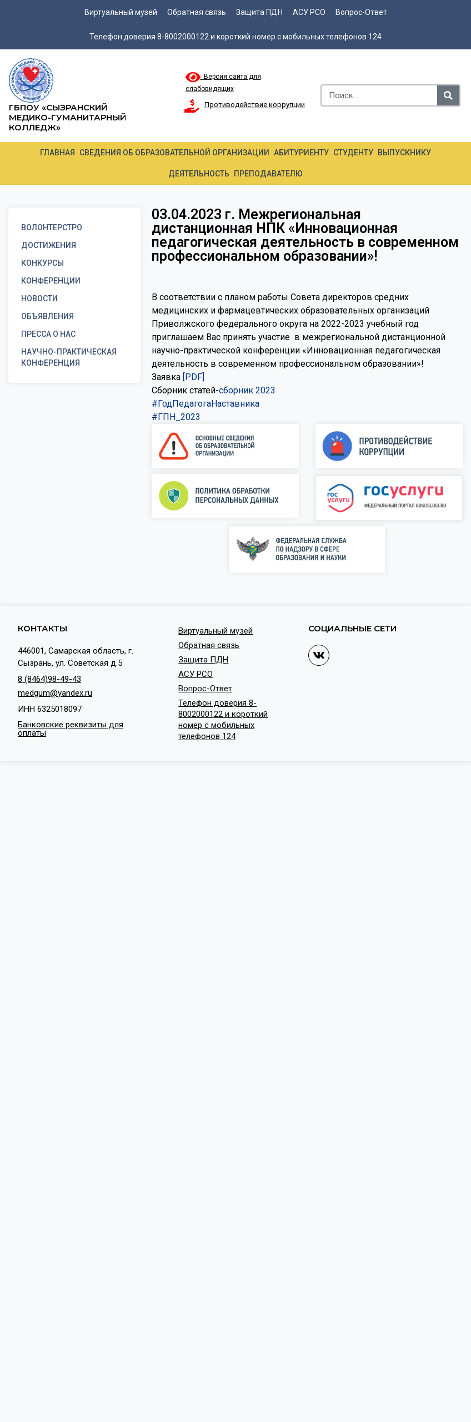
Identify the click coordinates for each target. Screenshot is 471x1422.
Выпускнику (404, 152)
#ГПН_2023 (176, 417)
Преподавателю (268, 173)
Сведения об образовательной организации (174, 152)
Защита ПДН (259, 12)
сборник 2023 (247, 390)
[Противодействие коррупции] (192, 106)
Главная (57, 152)
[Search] (448, 95)
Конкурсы (42, 263)
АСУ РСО (309, 12)
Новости (39, 298)
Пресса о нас (48, 334)
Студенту (353, 152)
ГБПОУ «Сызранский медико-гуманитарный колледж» (67, 117)
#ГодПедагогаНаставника (205, 403)
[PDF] (193, 377)
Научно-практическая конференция (69, 357)
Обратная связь (196, 12)
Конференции (51, 280)
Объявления (47, 316)
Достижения (48, 245)
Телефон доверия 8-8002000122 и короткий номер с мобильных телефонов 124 (235, 36)
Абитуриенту (301, 152)
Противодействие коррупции (254, 104)
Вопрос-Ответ (361, 12)
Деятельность (198, 173)
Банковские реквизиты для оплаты (70, 729)
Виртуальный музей (120, 12)
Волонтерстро (51, 227)
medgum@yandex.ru (55, 693)
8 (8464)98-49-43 (49, 679)
